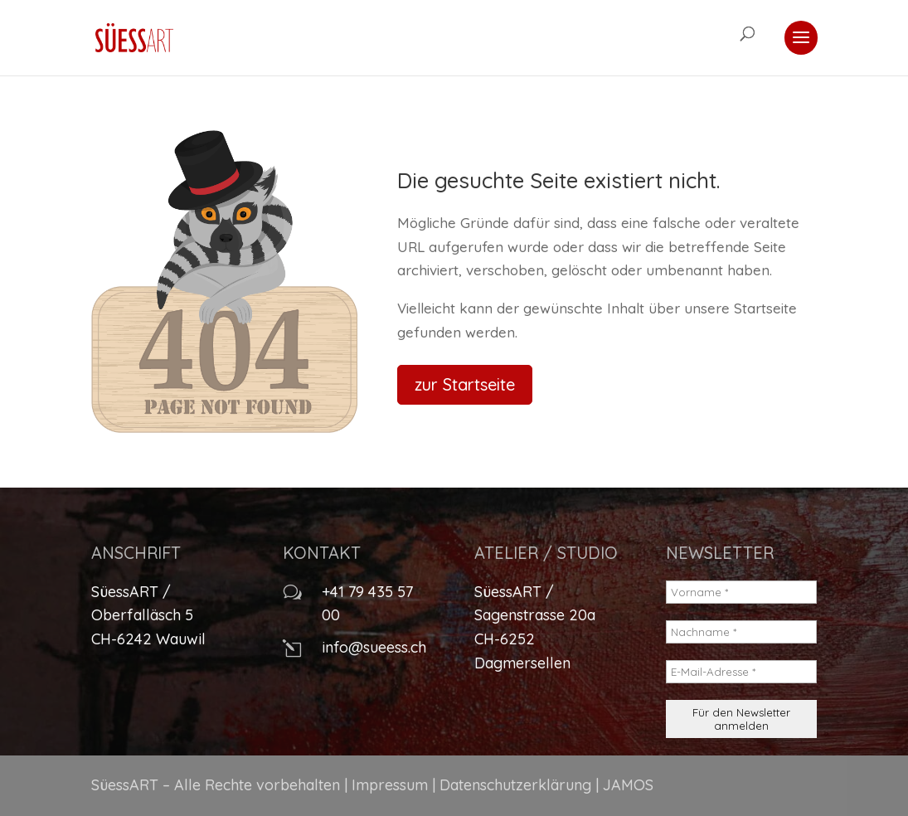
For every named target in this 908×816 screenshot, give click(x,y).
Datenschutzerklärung (515, 784)
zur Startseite (465, 384)
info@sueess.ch (374, 647)
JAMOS (628, 784)
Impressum (390, 784)
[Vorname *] (742, 592)
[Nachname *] (742, 632)
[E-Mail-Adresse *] (742, 671)
